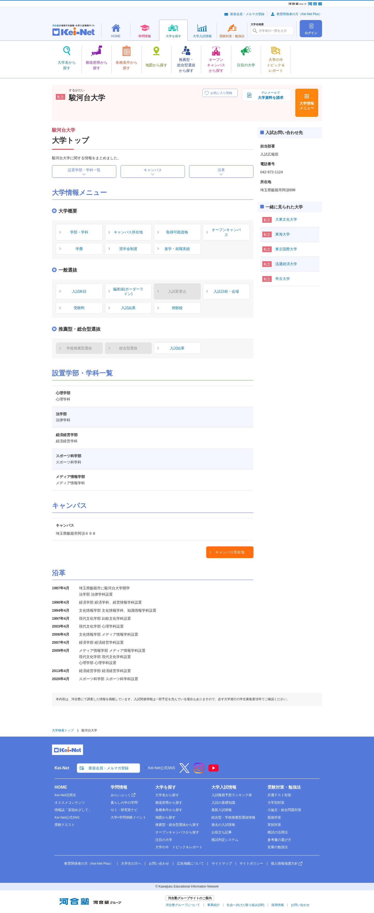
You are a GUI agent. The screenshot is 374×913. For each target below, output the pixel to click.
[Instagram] (199, 771)
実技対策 (274, 825)
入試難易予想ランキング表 (231, 795)
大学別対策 (276, 803)
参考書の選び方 (279, 840)
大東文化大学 (286, 219)
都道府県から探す (168, 803)
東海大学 (282, 234)
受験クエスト (65, 825)
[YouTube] (213, 771)
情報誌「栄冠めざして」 (73, 810)
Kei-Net (62, 768)
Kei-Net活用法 (65, 795)
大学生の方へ (131, 863)
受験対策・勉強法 (284, 787)
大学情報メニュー (306, 105)
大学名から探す (167, 795)
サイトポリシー (251, 863)
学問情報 (119, 787)
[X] (184, 771)
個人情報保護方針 (284, 863)
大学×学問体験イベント (128, 817)
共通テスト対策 (279, 795)
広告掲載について (190, 863)
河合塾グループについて (183, 905)
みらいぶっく (121, 795)
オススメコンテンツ (70, 803)
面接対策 (274, 817)
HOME (61, 787)
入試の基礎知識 (223, 803)
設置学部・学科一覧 (84, 170)
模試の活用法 (278, 832)
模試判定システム (224, 840)
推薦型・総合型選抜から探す (177, 825)
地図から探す (165, 817)
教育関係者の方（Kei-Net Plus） (299, 14)
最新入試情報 (221, 810)
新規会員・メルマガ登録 (247, 14)
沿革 (221, 170)
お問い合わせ (159, 863)
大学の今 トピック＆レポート (179, 847)
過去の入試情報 (223, 825)
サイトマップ (222, 863)
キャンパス (153, 170)
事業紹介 (213, 905)
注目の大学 (163, 840)
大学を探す (165, 787)
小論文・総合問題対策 (284, 810)
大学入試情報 (223, 787)
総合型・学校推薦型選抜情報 (233, 817)
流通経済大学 (286, 264)
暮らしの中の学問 (124, 803)
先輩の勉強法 (278, 847)
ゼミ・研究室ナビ (124, 810)
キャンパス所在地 (229, 552)
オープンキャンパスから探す (177, 832)
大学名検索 (257, 24)
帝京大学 (282, 279)
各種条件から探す (168, 810)
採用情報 (277, 905)
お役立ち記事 (221, 832)
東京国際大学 (286, 249)
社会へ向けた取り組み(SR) (245, 905)
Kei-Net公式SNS (161, 768)
